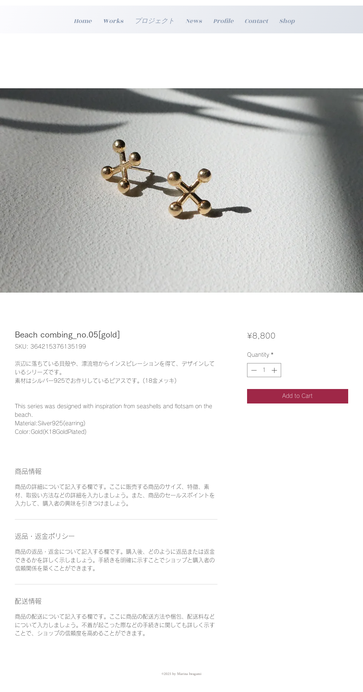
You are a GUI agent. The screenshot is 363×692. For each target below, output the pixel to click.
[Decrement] (253, 370)
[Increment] (275, 370)
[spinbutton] (264, 370)
